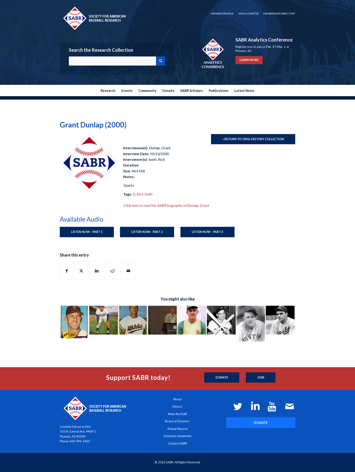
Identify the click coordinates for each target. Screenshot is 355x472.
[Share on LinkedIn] (96, 270)
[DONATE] (260, 422)
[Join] (261, 377)
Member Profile (222, 13)
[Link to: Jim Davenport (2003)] (74, 322)
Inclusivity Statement (177, 436)
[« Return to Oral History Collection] (253, 139)
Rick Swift (145, 194)
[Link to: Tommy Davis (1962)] (103, 320)
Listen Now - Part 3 (207, 232)
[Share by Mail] (128, 270)
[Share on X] (81, 270)
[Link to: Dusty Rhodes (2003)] (221, 320)
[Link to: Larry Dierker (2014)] (162, 320)
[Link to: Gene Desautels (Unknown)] (250, 323)
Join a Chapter (248, 13)
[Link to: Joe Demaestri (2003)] (133, 320)
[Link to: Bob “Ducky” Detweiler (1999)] (280, 320)
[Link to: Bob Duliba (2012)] (192, 320)
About (177, 399)
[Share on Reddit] (112, 270)
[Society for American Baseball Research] (94, 18)
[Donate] (221, 377)
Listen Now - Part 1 (87, 232)
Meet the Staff (177, 414)
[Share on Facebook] (66, 270)
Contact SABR (177, 443)
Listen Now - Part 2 (147, 232)
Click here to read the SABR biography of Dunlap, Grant (166, 205)
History (177, 406)
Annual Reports (177, 428)
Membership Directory (279, 13)
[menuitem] (222, 13)
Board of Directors (177, 421)
